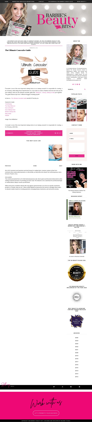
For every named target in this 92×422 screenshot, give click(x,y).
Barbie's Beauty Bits (10, 111)
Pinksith (7, 115)
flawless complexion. (34, 134)
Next (60, 165)
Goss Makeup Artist (10, 109)
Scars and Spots (9, 108)
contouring (37, 131)
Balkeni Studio (65, 420)
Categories (45, 4)
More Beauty (81, 1)
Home (6, 1)
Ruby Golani (8, 113)
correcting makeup (30, 133)
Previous (8, 165)
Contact (41, 1)
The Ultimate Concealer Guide (19, 98)
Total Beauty (8, 104)
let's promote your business (46, 413)
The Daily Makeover (10, 106)
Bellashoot (39, 92)
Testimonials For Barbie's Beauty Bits (60, 1)
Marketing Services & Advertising (23, 1)
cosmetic (40, 133)
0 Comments (9, 133)
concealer (29, 131)
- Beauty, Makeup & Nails (48, 92)
